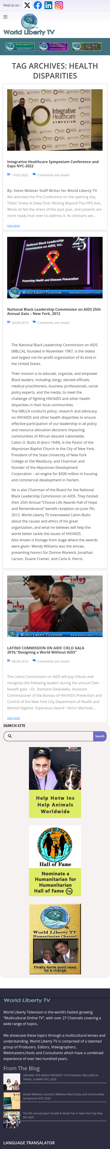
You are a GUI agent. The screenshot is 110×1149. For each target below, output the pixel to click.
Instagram (59, 5)
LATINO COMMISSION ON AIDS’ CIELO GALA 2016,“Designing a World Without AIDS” (45, 650)
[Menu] (6, 17)
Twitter (27, 5)
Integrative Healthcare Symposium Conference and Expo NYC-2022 (53, 163)
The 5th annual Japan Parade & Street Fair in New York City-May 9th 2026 (51, 1097)
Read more (13, 225)
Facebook (38, 5)
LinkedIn (48, 5)
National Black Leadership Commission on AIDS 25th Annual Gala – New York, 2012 (54, 311)
